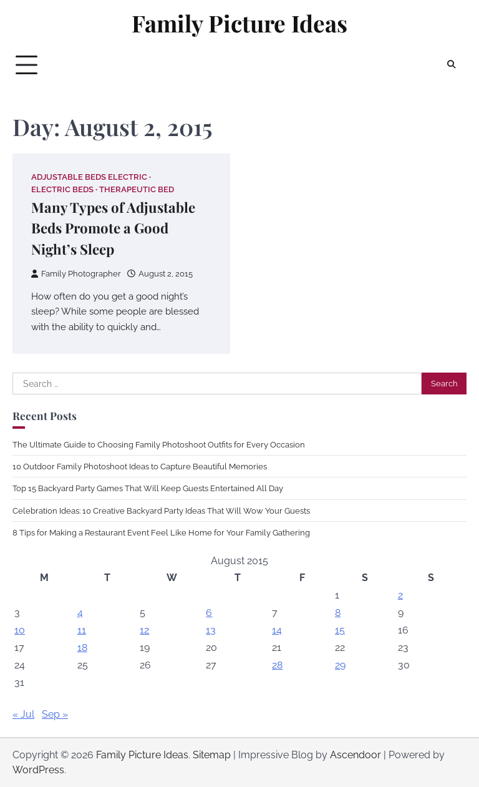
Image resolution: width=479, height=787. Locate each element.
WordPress (38, 770)
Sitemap (212, 755)
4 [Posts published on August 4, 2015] (80, 612)
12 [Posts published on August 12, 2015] (144, 630)
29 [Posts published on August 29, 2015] (340, 665)
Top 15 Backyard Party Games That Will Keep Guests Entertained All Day (147, 488)
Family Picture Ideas (239, 23)
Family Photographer (76, 273)
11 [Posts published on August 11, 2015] (81, 630)
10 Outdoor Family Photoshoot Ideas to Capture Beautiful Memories (139, 466)
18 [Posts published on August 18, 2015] (82, 647)
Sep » (55, 714)
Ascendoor (355, 755)
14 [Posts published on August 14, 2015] (277, 630)
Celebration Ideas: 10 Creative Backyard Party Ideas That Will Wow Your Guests (161, 511)
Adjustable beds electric (89, 177)
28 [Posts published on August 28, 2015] (277, 665)
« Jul (23, 714)
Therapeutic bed (136, 189)
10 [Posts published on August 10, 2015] (19, 630)
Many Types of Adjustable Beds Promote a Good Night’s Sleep (113, 228)
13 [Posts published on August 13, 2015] (211, 630)
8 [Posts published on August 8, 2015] (338, 612)
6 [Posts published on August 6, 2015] (209, 612)
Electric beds (62, 189)
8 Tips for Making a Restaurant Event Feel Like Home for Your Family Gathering (161, 532)
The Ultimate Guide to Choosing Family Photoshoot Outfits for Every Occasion (158, 444)
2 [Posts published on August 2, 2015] (400, 595)
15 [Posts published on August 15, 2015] (340, 630)
